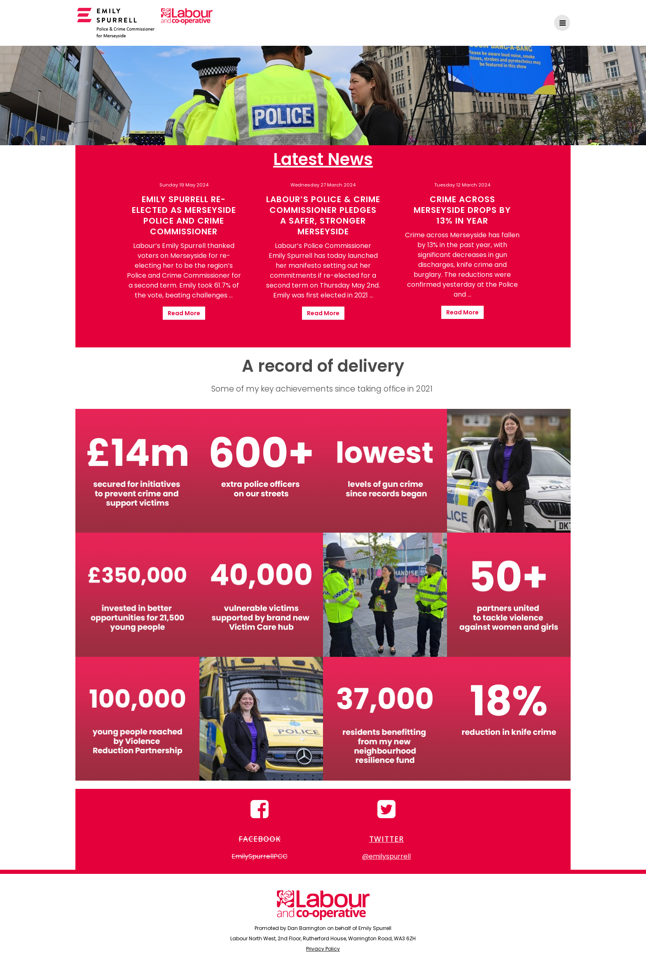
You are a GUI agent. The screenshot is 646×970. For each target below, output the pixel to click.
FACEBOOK (260, 839)
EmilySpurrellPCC (260, 856)
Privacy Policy (323, 948)
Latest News (323, 159)
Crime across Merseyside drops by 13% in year (462, 210)
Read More (184, 313)
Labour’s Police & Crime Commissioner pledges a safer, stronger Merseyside (323, 215)
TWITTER (386, 839)
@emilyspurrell (386, 856)
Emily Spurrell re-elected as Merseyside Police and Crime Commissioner (184, 215)
